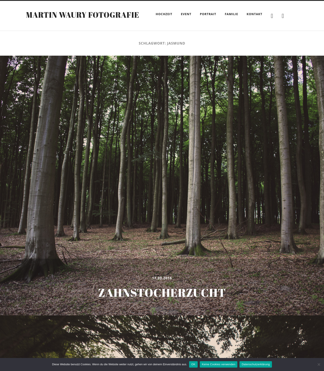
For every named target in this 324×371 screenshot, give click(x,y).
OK (193, 364)
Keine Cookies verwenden (218, 364)
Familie (231, 14)
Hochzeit (164, 14)
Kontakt (254, 14)
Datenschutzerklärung (256, 364)
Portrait (208, 14)
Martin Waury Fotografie (82, 15)
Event (186, 14)
